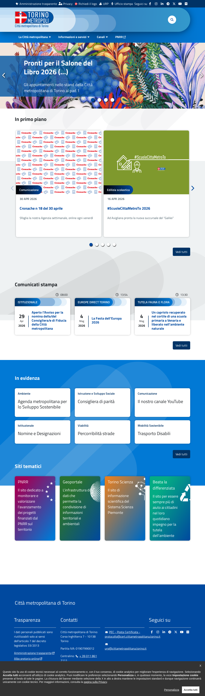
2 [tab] (99, 100)
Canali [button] (101, 37)
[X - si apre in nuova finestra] (174, 3)
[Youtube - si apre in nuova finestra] (180, 3)
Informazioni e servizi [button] (72, 37)
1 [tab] (92, 100)
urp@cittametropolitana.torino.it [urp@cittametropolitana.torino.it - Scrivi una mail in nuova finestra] (126, 646)
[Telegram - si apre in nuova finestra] (168, 3)
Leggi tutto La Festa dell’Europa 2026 (102, 316)
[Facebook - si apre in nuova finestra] (150, 3)
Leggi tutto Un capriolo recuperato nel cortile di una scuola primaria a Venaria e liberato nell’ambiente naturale (162, 316)
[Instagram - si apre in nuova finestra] (156, 3)
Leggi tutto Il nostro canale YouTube (162, 402)
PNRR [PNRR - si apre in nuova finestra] (119, 37)
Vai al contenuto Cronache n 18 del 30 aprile (58, 183)
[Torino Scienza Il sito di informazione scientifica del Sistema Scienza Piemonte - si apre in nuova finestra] (125, 508)
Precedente (4, 75)
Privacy (68, 3)
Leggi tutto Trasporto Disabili (162, 431)
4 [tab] (112, 100)
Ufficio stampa (124, 3)
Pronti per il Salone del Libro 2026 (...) (58, 67)
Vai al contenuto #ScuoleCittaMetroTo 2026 (146, 183)
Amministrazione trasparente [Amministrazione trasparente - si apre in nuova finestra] (38, 3)
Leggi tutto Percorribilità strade (102, 431)
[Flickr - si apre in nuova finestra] (186, 3)
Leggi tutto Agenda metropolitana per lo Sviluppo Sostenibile (42, 402)
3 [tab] (105, 100)
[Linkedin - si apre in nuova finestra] (162, 3)
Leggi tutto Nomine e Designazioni (42, 431)
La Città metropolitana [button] (33, 37)
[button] (172, 20)
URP (105, 3)
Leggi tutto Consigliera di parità (102, 402)
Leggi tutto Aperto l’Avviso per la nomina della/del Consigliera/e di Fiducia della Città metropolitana (42, 316)
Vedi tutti (183, 251)
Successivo (201, 75)
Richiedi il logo (88, 3)
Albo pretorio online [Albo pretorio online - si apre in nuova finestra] (26, 658)
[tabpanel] (102, 76)
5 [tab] (114, 244)
